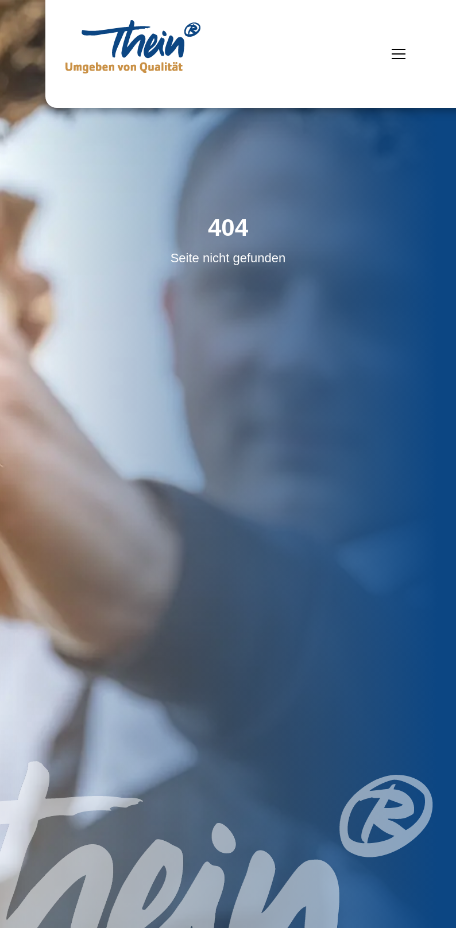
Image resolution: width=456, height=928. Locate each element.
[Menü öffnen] (399, 54)
